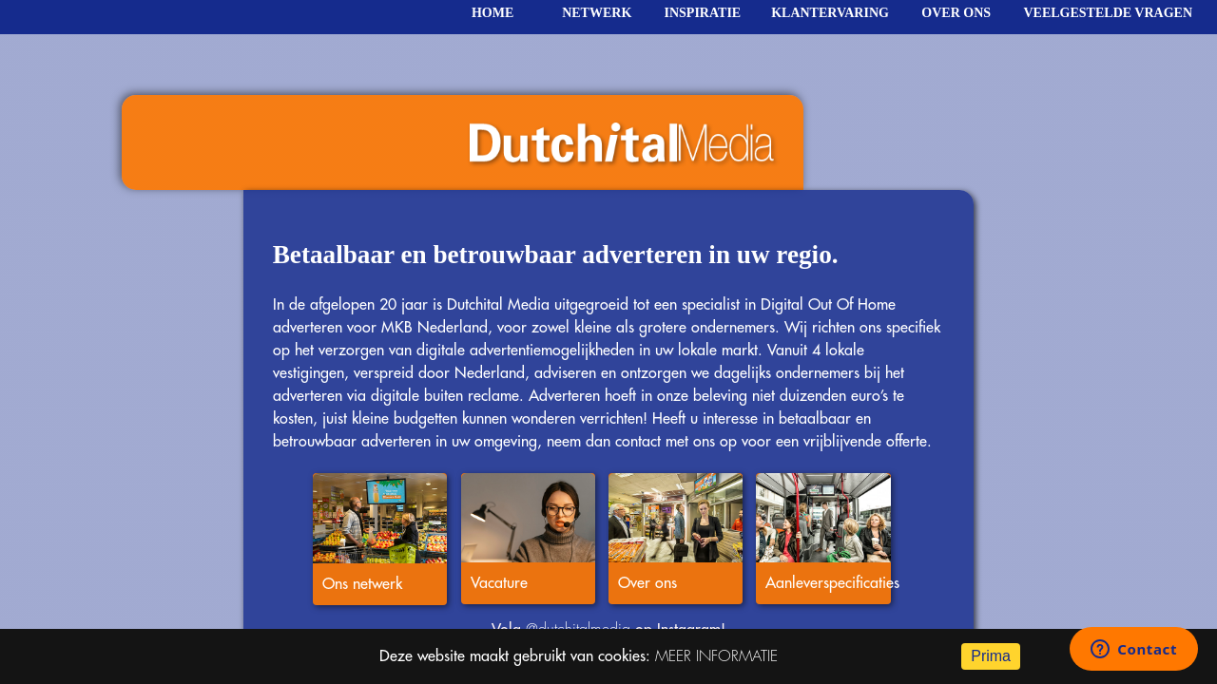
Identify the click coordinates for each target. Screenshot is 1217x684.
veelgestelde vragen (1107, 13)
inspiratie (703, 13)
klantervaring (830, 13)
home (492, 13)
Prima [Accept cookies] (991, 656)
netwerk (596, 13)
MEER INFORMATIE (716, 656)
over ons (956, 13)
